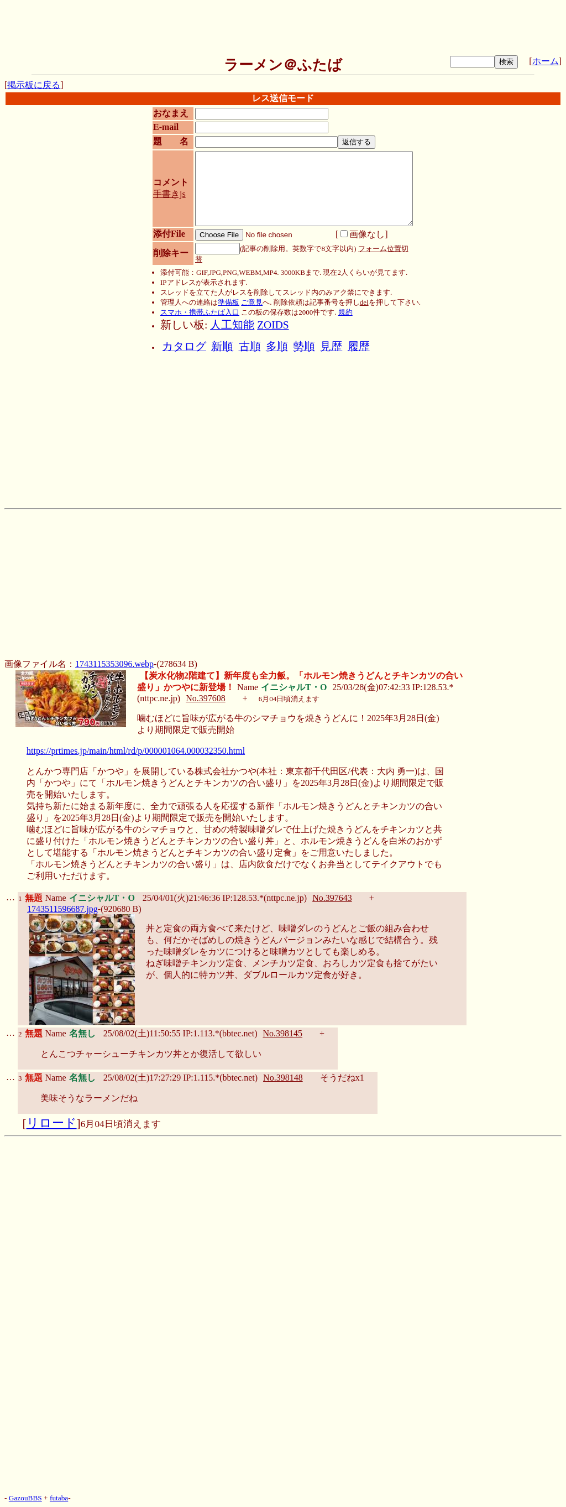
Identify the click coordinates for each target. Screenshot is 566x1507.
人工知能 (232, 325)
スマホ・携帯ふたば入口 (199, 312)
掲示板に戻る (33, 85)
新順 (222, 346)
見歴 (331, 346)
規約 (345, 312)
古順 (250, 346)
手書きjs (169, 194)
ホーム (545, 61)
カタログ (184, 346)
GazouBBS (25, 1498)
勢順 (304, 346)
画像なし (362, 234)
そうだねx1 (342, 1077)
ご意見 (252, 302)
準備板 (228, 302)
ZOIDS (273, 325)
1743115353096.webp (114, 664)
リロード (52, 1123)
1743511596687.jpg (62, 909)
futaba (59, 1498)
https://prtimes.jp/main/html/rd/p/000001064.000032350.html (136, 750)
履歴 (359, 346)
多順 (277, 346)
